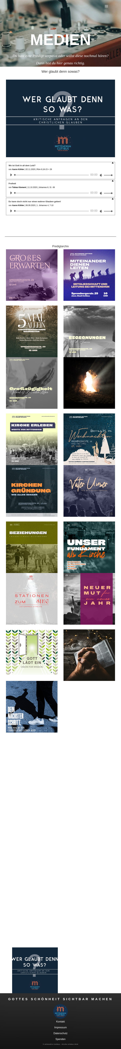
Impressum (60, 1027)
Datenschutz (61, 1033)
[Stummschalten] (101, 175)
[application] (60, 175)
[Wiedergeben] (11, 174)
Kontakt (60, 1021)
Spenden (60, 1039)
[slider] (107, 175)
